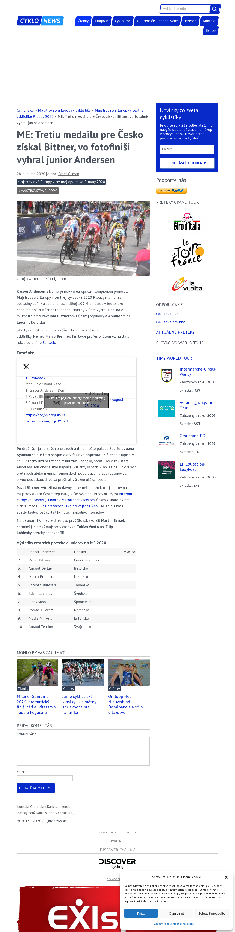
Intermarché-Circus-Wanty (198, 371)
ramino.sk (129, 837)
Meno (21, 777)
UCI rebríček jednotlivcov (157, 20)
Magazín (102, 20)
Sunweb (49, 342)
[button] (226, 877)
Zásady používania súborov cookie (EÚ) (45, 818)
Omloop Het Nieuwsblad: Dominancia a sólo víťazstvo (125, 704)
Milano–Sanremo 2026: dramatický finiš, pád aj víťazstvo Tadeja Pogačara (36, 704)
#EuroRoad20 (36, 377)
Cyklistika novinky (170, 321)
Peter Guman (68, 173)
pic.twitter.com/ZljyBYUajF (47, 421)
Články (83, 20)
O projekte (38, 811)
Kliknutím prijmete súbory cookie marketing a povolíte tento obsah (76, 400)
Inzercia (190, 20)
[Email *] (187, 149)
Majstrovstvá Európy (38, 190)
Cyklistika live (167, 313)
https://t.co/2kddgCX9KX (45, 414)
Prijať (141, 913)
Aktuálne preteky (175, 332)
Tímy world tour (174, 358)
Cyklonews (25, 110)
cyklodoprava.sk (117, 884)
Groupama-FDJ (193, 435)
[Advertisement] (117, 69)
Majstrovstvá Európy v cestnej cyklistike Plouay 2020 (61, 181)
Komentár (26, 734)
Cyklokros (123, 20)
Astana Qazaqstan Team (196, 405)
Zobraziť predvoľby (211, 913)
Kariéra (52, 811)
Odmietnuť (176, 913)
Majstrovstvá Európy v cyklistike (64, 110)
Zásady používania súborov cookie (174, 923)
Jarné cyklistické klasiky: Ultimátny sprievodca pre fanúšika (79, 704)
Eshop (211, 30)
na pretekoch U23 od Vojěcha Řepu (70, 506)
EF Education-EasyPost (193, 466)
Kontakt (209, 20)
